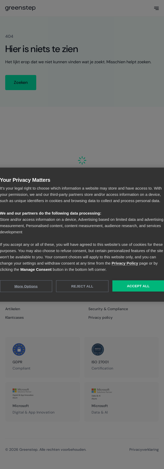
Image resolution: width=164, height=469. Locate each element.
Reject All (82, 286)
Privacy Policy (125, 263)
